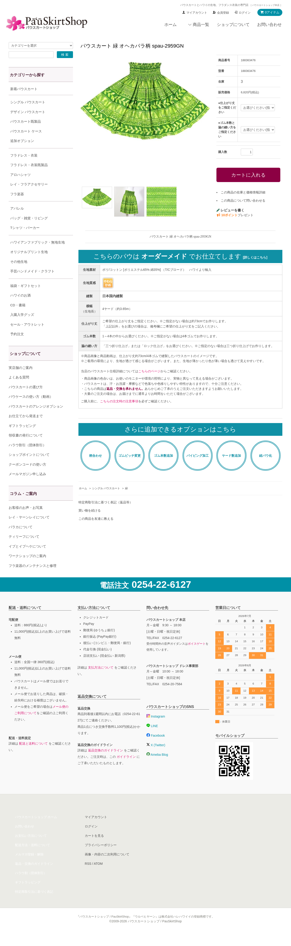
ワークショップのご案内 (27, 567)
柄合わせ (95, 455)
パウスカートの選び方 (26, 398)
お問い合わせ (269, 24)
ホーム (170, 24)
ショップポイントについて (29, 466)
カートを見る (94, 847)
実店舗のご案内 (21, 379)
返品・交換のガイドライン (34, 875)
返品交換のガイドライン (105, 761)
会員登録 (223, 12)
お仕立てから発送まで (26, 427)
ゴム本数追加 (163, 455)
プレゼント (234, 215)
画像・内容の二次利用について (107, 865)
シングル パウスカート (106, 488)
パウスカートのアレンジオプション (36, 418)
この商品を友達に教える (95, 518)
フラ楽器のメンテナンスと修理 (32, 577)
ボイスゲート (197, 655)
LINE (152, 737)
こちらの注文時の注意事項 (119, 401)
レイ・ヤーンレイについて (29, 528)
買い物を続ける (89, 510)
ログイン (245, 12)
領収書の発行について (26, 447)
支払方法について (100, 679)
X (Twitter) (155, 756)
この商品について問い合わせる (243, 200)
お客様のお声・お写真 (26, 519)
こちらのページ (149, 371)
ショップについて (233, 24)
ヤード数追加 (231, 455)
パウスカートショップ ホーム (36, 828)
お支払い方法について (31, 847)
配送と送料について (33, 755)
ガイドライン (126, 768)
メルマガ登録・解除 (29, 865)
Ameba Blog (157, 766)
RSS (88, 875)
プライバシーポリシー (101, 856)
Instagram (155, 728)
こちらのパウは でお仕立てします (180, 256)
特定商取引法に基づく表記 (34, 903)
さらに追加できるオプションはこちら (180, 429)
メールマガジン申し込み (27, 485)
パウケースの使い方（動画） (31, 408)
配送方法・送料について (32, 856)
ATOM (98, 875)
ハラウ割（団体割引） (31, 884)
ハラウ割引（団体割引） (27, 456)
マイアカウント (196, 12)
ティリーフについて (24, 548)
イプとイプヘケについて (27, 558)
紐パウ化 (265, 455)
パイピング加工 (197, 455)
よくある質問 (19, 389)
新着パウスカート (24, 89)
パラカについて (21, 538)
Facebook (155, 747)
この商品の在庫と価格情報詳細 (243, 192)
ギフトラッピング (22, 437)
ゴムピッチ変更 (129, 455)
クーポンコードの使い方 (27, 476)
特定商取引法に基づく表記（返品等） (105, 502)
